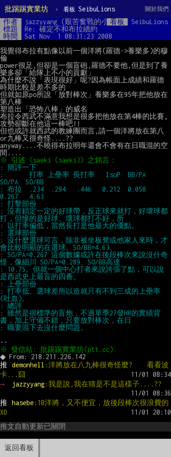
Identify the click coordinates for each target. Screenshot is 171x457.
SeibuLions (89, 9)
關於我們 (157, 9)
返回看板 (19, 448)
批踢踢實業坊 (26, 9)
